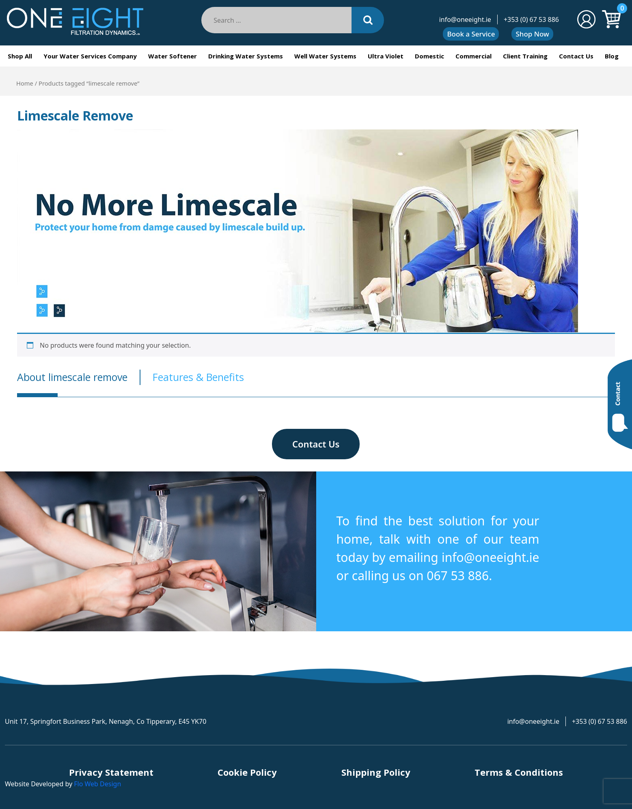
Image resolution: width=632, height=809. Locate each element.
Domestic (429, 56)
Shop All (20, 56)
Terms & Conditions (519, 772)
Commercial (473, 56)
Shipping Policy (375, 772)
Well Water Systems (325, 56)
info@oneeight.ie (465, 19)
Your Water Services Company (90, 56)
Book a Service (471, 34)
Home (24, 83)
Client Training (525, 56)
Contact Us (576, 56)
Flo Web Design (97, 783)
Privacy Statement (111, 772)
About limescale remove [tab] (72, 377)
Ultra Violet (385, 56)
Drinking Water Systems (245, 56)
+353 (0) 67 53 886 (531, 19)
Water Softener (172, 56)
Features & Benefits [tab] (198, 377)
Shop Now (532, 34)
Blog (612, 56)
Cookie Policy (247, 772)
